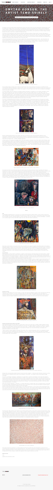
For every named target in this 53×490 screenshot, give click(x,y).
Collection (23, 2)
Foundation (39, 2)
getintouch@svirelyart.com (43, 475)
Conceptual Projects (31, 2)
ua (50, 2)
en (49, 2)
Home (17, 17)
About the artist (15, 2)
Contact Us (45, 2)
